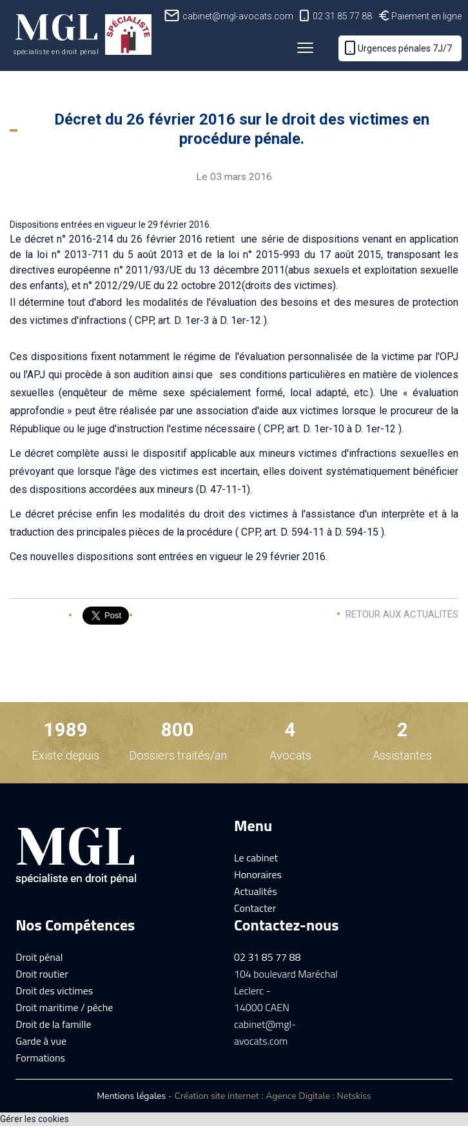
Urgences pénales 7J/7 (405, 48)
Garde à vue (40, 1041)
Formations (40, 1057)
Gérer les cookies (34, 1119)
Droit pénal (39, 957)
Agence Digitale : (301, 1096)
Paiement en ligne (426, 16)
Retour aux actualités (402, 614)
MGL (56, 31)
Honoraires (258, 874)
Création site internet (216, 1096)
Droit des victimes (54, 990)
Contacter (255, 908)
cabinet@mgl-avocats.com (237, 16)
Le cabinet (256, 857)
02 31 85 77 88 (342, 16)
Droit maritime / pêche (64, 1007)
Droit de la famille (53, 1024)
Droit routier (41, 973)
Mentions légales (131, 1096)
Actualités (255, 891)
